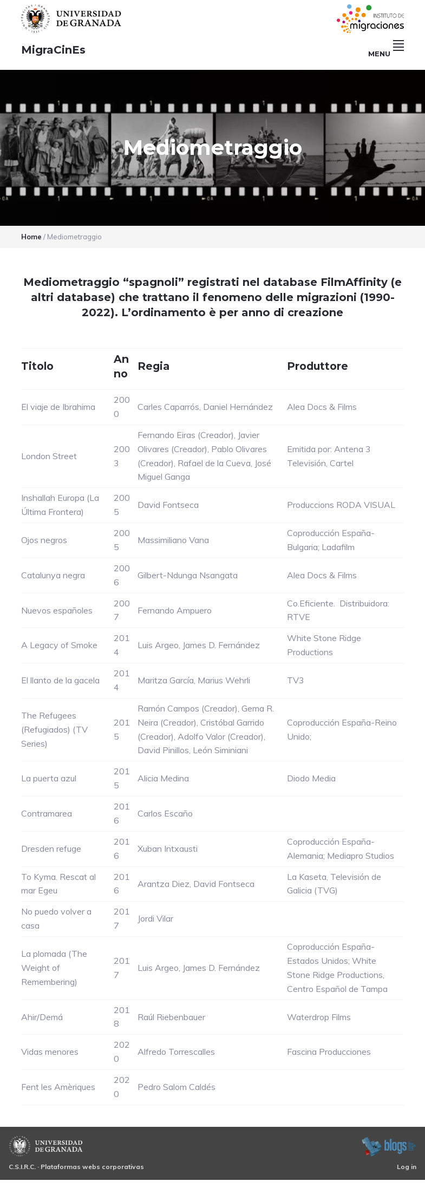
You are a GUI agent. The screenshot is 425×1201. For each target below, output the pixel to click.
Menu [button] (386, 53)
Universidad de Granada (72, 18)
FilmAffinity (354, 282)
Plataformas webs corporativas (92, 1167)
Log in (406, 1167)
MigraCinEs (53, 49)
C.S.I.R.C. (22, 1167)
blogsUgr (388, 1146)
